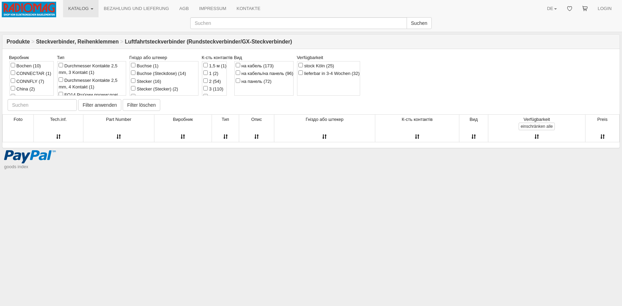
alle (537, 126)
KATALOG (80, 8)
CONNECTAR (31, 73)
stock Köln (316, 65)
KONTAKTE (249, 8)
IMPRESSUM (212, 8)
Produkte (18, 42)
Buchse (144, 65)
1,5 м (214, 65)
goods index (16, 166)
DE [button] (552, 8)
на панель (254, 81)
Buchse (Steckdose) (158, 73)
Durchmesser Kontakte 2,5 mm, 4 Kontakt (88, 83)
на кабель (255, 65)
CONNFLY (27, 81)
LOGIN (605, 8)
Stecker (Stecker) (154, 89)
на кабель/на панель (264, 73)
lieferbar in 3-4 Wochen (329, 73)
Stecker (146, 81)
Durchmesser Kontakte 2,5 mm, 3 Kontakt (88, 69)
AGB (183, 8)
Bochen (26, 65)
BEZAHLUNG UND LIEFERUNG (136, 8)
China (23, 89)
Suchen (419, 23)
